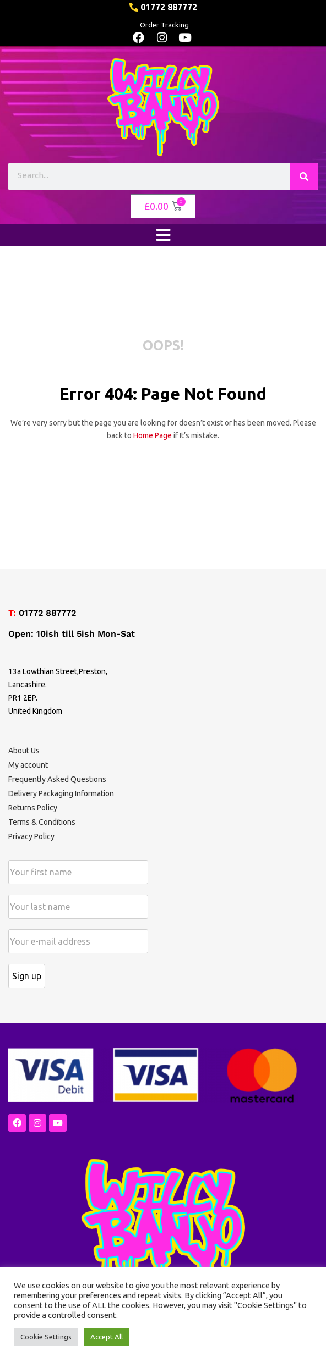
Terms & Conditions (41, 822)
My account (28, 764)
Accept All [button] (106, 1337)
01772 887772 (47, 613)
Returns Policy (32, 807)
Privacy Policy (31, 836)
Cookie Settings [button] (46, 1337)
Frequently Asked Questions (57, 779)
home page (152, 435)
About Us (24, 750)
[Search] (304, 176)
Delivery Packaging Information (61, 793)
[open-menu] (163, 235)
